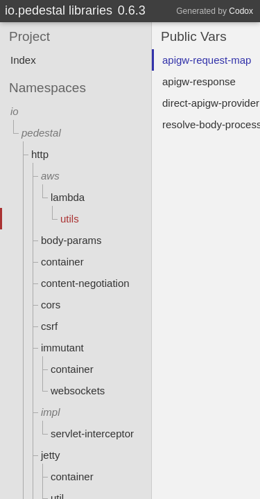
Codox (241, 11)
